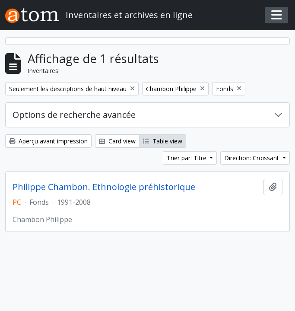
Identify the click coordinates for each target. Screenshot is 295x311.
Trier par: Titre (187, 158)
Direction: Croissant (252, 158)
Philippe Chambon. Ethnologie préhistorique (104, 187)
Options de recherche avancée (74, 115)
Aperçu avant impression (48, 141)
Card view (117, 141)
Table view (162, 141)
